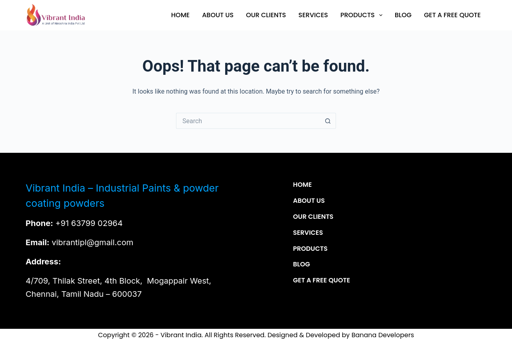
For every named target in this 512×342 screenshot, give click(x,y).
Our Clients (266, 15)
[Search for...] (248, 121)
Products (363, 15)
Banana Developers (383, 335)
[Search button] (328, 121)
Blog (403, 15)
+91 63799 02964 (88, 223)
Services (313, 15)
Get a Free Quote (452, 15)
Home (180, 15)
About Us (218, 15)
